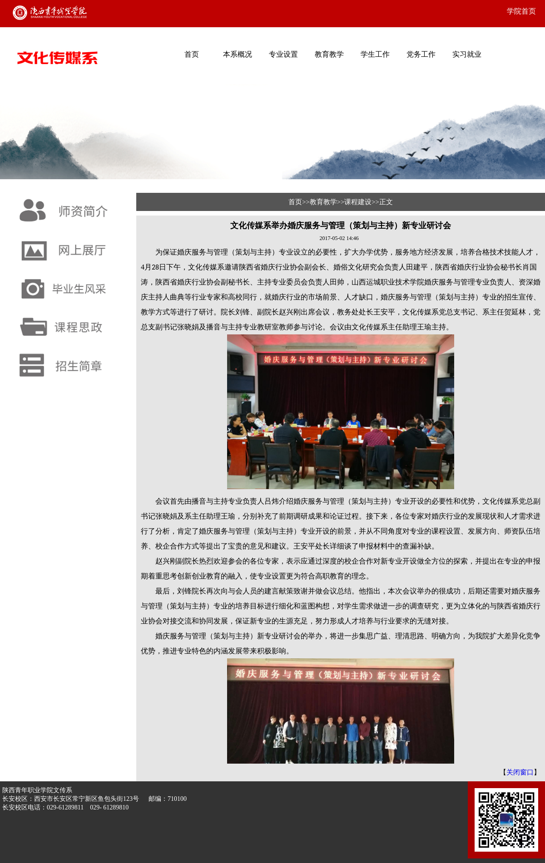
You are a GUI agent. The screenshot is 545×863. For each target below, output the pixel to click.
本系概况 (237, 54)
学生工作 (375, 54)
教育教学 (329, 54)
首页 (191, 54)
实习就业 (466, 54)
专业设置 (283, 54)
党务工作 (421, 54)
